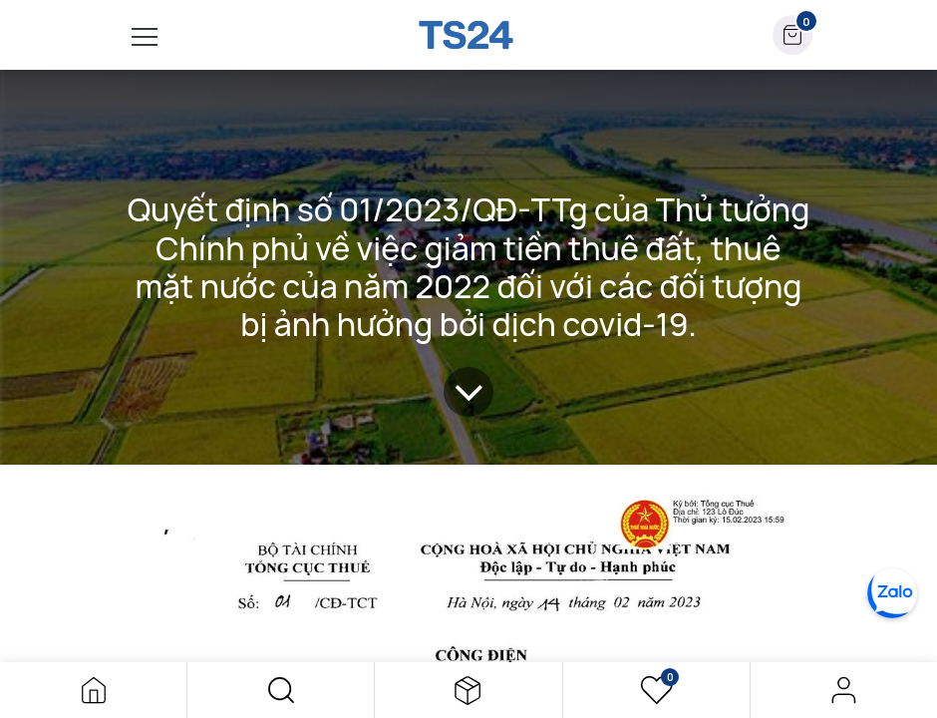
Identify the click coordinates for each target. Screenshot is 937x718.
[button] (280, 690)
